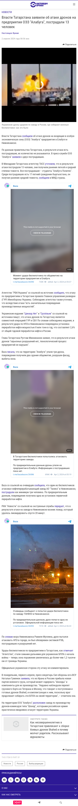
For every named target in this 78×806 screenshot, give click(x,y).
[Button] (69, 44)
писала (11, 351)
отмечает (68, 650)
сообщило (59, 292)
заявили (16, 156)
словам (9, 636)
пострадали (8, 492)
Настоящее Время (10, 33)
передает (59, 506)
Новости (7, 12)
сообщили (27, 136)
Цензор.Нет (31, 313)
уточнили (50, 163)
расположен (39, 702)
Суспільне (46, 313)
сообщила (39, 485)
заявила (25, 678)
